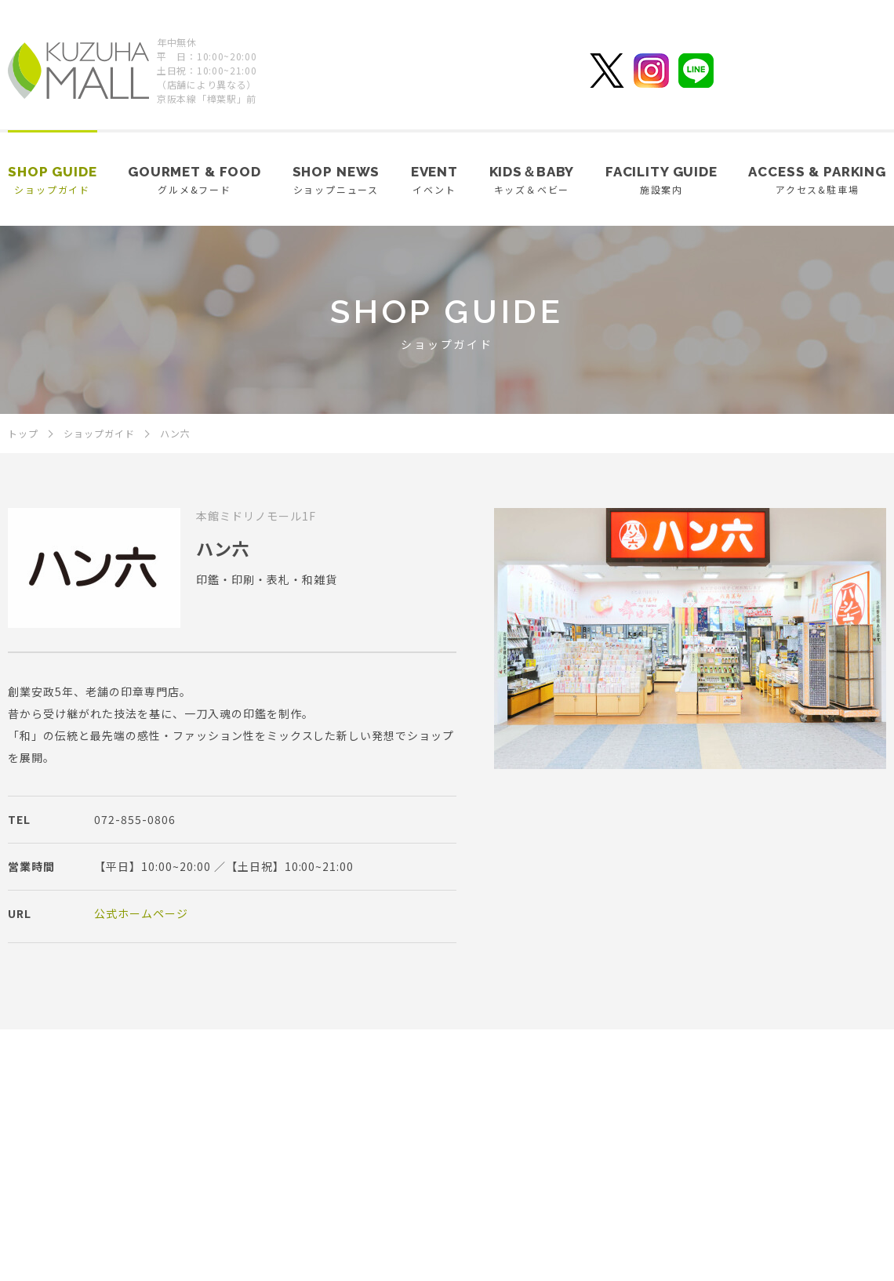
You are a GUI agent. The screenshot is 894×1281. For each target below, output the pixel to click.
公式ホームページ (141, 913)
